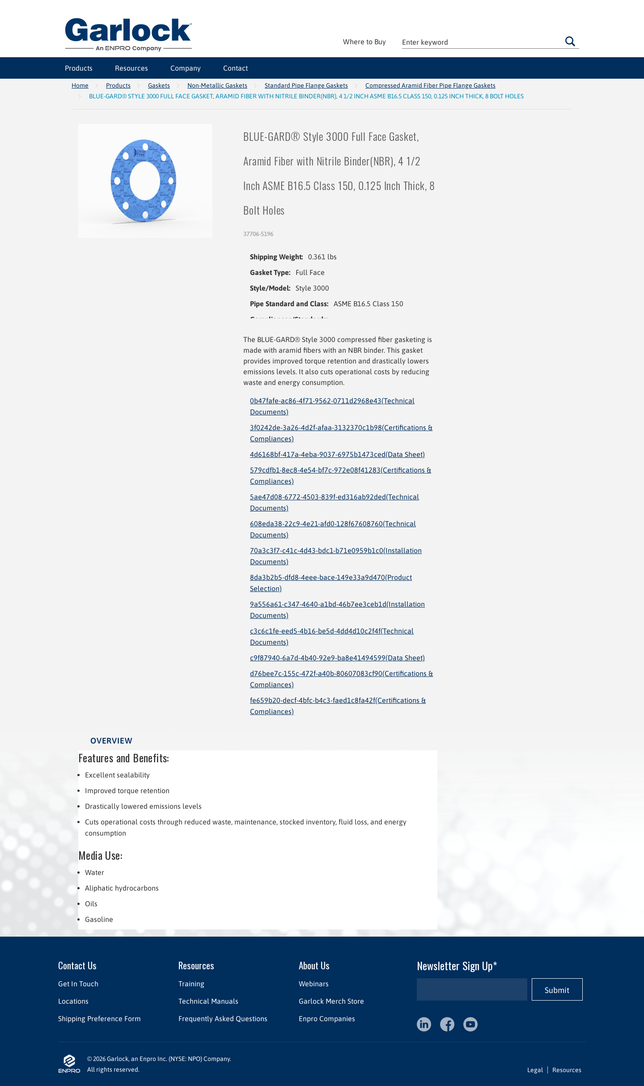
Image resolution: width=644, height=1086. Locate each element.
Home (80, 85)
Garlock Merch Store (331, 1001)
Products (79, 68)
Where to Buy (364, 42)
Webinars (314, 984)
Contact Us (77, 965)
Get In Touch (78, 984)
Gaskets (159, 85)
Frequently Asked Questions (222, 1018)
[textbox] (490, 42)
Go (570, 41)
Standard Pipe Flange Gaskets (306, 85)
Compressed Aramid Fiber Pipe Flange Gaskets (430, 85)
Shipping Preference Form (99, 1018)
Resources (131, 68)
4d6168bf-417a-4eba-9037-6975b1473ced (337, 454)
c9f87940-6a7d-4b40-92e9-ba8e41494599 (337, 658)
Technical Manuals (208, 1001)
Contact (235, 68)
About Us (314, 965)
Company (185, 68)
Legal (535, 1069)
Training (191, 984)
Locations (73, 1001)
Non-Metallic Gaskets (217, 85)
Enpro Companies (327, 1018)
